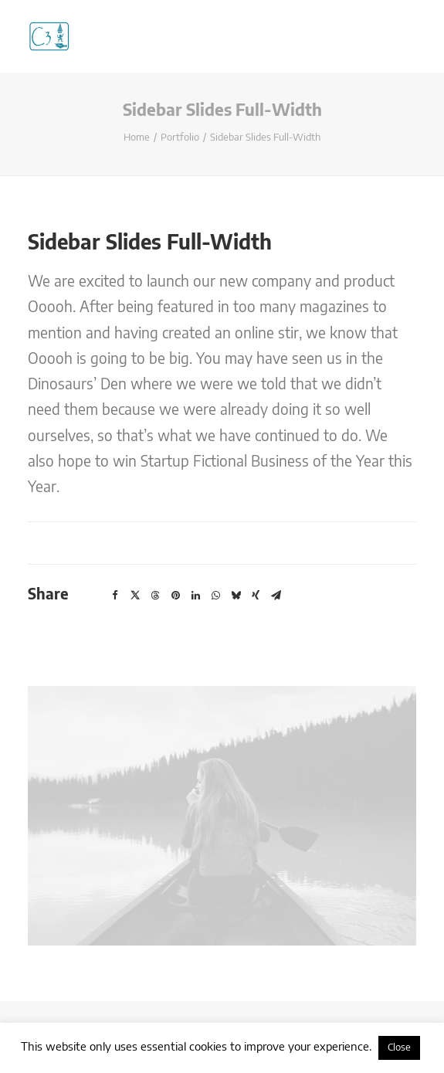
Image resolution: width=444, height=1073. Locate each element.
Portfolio (180, 138)
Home (137, 138)
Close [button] (399, 1048)
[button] (115, 595)
